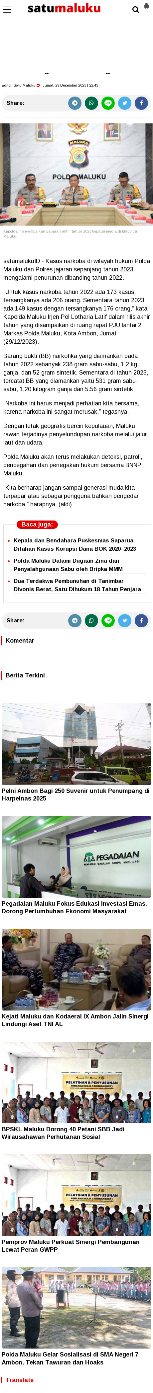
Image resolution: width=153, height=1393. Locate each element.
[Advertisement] (76, 36)
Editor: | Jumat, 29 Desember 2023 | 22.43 (50, 85)
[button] (146, 3)
